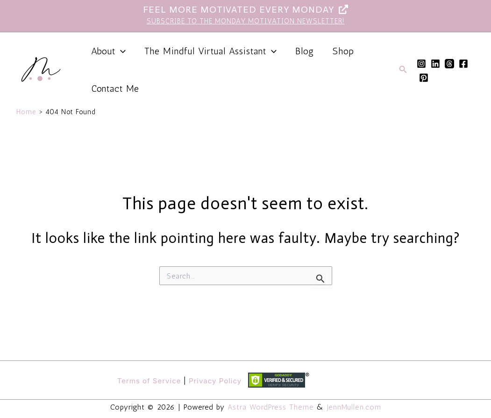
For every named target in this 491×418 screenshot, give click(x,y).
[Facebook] (463, 63)
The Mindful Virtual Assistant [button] (210, 51)
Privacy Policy (215, 380)
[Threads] (449, 63)
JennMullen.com (353, 407)
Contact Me (115, 88)
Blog (304, 51)
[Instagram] (421, 63)
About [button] (108, 51)
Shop (343, 51)
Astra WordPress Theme (270, 407)
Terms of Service (149, 380)
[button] (120, 51)
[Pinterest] (423, 77)
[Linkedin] (435, 63)
